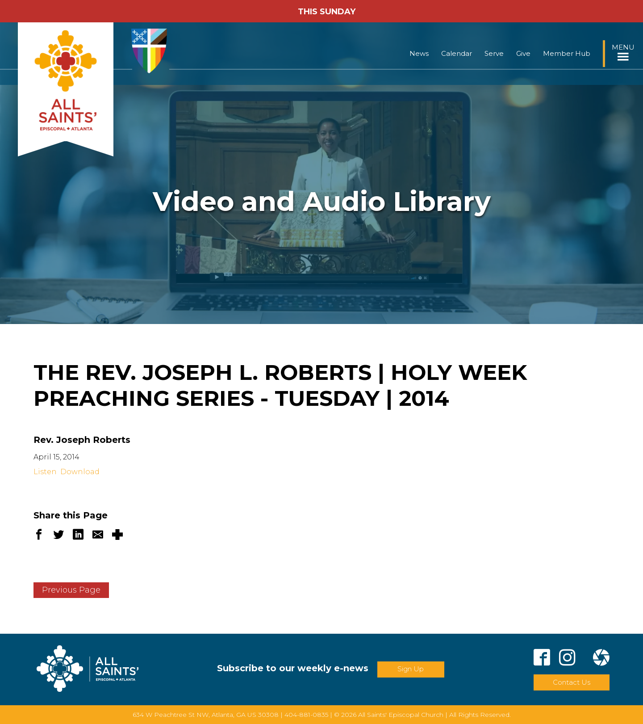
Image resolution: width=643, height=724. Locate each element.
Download (80, 471)
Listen (45, 471)
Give (523, 53)
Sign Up (410, 669)
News (419, 53)
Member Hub (566, 53)
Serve (494, 53)
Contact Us (571, 682)
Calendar (456, 53)
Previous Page (71, 590)
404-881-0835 (306, 715)
